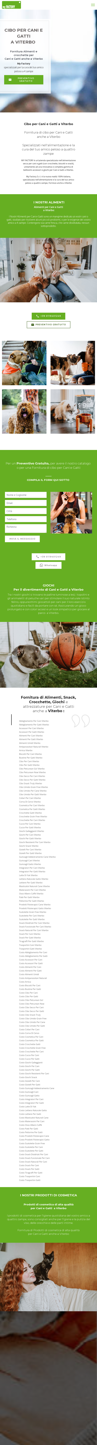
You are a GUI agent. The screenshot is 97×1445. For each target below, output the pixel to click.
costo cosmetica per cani (31, 1036)
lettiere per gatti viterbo (31, 882)
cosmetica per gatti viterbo (32, 809)
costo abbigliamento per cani (33, 952)
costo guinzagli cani (28, 1092)
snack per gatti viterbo (30, 937)
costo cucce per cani (29, 1055)
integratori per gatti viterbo (32, 871)
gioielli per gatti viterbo (30, 853)
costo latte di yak (27, 1106)
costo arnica (25, 981)
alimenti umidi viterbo (29, 743)
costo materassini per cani (31, 1121)
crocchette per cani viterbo (32, 820)
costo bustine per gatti (30, 989)
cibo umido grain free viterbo (33, 787)
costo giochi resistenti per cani (34, 1073)
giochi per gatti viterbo (30, 838)
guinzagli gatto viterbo (30, 864)
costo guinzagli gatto (29, 1095)
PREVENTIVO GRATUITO (21, 79)
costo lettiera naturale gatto (33, 1110)
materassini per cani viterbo (32, 890)
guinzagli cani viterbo (29, 860)
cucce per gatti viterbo (30, 827)
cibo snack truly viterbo (30, 783)
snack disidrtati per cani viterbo (34, 923)
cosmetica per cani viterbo (32, 805)
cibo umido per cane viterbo (33, 790)
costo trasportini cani (29, 1176)
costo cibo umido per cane (32, 1022)
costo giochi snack (28, 1077)
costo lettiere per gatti (30, 1114)
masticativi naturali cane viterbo (34, 886)
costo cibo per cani (28, 992)
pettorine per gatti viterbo (31, 901)
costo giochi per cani (29, 1066)
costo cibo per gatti (28, 996)
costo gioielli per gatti (29, 1084)
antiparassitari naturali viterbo (33, 746)
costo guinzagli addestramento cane (36, 1088)
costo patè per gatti (28, 1128)
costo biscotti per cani (29, 985)
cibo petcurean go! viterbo (32, 768)
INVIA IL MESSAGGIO (22, 539)
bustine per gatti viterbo (30, 757)
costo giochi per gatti (29, 1069)
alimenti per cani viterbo (31, 735)
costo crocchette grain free (32, 1048)
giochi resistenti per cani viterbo (35, 842)
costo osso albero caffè (30, 1125)
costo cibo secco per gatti (31, 1011)
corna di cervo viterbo (30, 801)
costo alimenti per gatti (30, 970)
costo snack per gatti (29, 1169)
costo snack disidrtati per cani (33, 1154)
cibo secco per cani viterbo (32, 776)
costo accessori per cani (30, 959)
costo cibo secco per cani (31, 1007)
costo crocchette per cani (31, 1051)
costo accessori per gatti (31, 963)
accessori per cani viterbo (31, 728)
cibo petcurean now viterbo (32, 772)
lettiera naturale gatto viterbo (33, 879)
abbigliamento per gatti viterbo (34, 724)
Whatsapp (48, 565)
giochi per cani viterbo (30, 834)
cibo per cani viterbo (29, 761)
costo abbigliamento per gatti (33, 956)
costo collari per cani (29, 1029)
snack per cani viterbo (29, 934)
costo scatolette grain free (32, 1143)
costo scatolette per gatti (31, 1150)
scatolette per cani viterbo (31, 915)
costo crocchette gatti (29, 1044)
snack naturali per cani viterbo (33, 930)
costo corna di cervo (29, 1033)
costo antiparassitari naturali (33, 978)
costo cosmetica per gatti (31, 1040)
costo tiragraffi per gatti (30, 1172)
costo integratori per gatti (31, 1103)
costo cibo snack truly (30, 1014)
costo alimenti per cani (30, 967)
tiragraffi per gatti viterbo (31, 941)
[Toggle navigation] (93, 5)
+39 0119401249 (48, 316)
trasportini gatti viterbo (30, 948)
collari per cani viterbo (30, 798)
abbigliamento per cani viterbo (34, 721)
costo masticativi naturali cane (33, 1117)
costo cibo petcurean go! (31, 1000)
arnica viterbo (25, 750)
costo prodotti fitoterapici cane (34, 1136)
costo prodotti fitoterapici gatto (34, 1139)
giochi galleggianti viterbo (31, 831)
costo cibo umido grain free (32, 1018)
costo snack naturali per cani (33, 1161)
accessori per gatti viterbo (31, 732)
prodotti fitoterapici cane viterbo (35, 904)
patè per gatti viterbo (29, 897)
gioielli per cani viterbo (30, 849)
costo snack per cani (29, 1165)
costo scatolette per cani (31, 1147)
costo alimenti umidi (29, 974)
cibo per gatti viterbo (29, 765)
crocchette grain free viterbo (33, 816)
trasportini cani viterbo (30, 945)
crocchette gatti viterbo (30, 812)
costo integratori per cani (31, 1099)
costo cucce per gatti (29, 1059)
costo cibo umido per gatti (32, 1025)
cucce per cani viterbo (30, 823)
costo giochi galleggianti (31, 1062)
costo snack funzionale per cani (34, 1158)
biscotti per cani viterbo (30, 754)
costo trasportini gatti (29, 1180)
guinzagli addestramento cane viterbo (37, 856)
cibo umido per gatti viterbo (32, 794)
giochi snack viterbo (29, 846)
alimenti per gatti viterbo (31, 739)
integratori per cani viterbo (32, 867)
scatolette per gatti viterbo (32, 919)
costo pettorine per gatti (31, 1132)
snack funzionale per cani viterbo (35, 926)
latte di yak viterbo (28, 875)
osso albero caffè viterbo (31, 893)
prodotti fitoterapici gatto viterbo (35, 908)
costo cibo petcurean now (31, 1003)
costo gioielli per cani (29, 1081)
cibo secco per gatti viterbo (32, 779)
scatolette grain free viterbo (32, 912)
